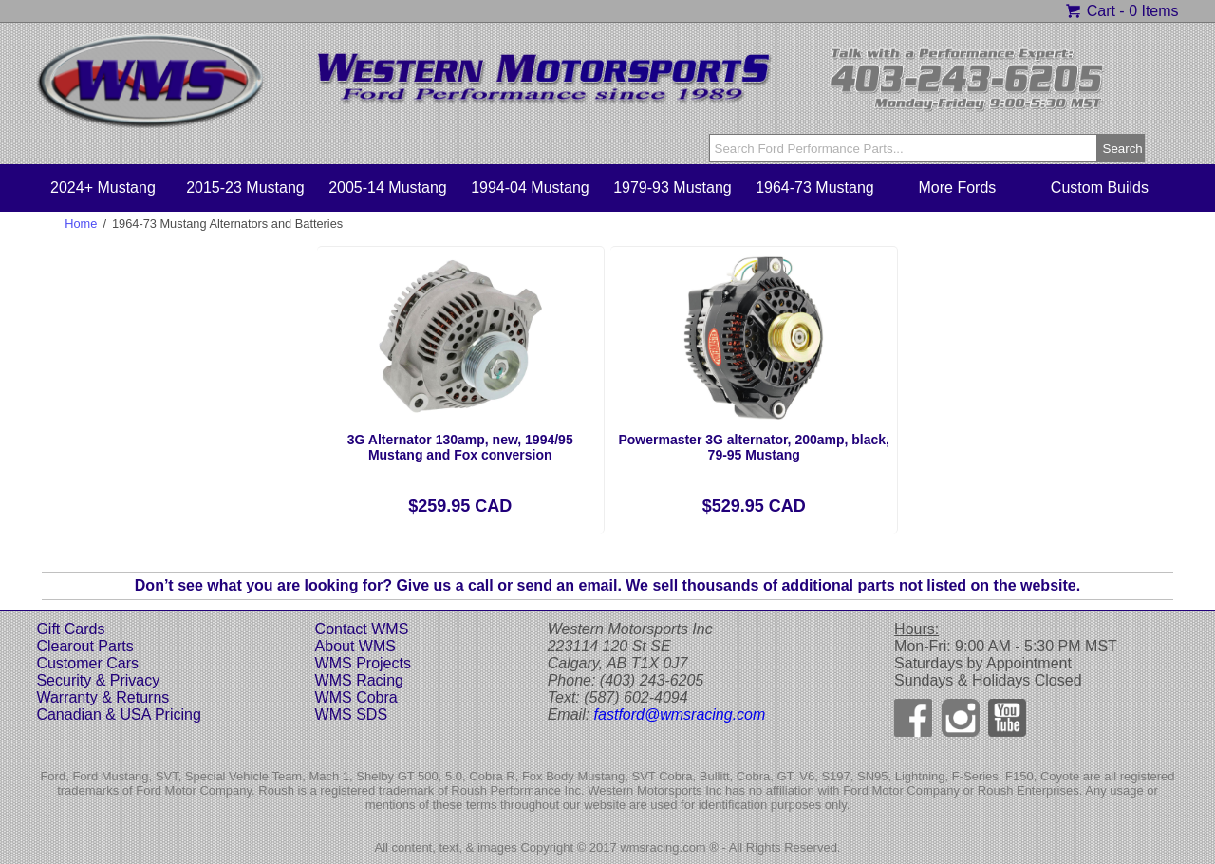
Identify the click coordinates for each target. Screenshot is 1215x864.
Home (81, 223)
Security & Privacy (97, 680)
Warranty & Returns (102, 697)
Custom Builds (1100, 187)
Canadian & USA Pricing (118, 714)
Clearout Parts (84, 646)
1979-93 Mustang (672, 187)
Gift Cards (70, 629)
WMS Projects (363, 663)
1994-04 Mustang (530, 187)
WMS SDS (351, 714)
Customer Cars (87, 663)
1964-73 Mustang (815, 187)
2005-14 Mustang (387, 187)
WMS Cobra (356, 697)
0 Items (1153, 11)
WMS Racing (359, 680)
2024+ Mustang (103, 187)
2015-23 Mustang (245, 187)
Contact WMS (362, 629)
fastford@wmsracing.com (680, 714)
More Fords (958, 187)
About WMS (355, 646)
